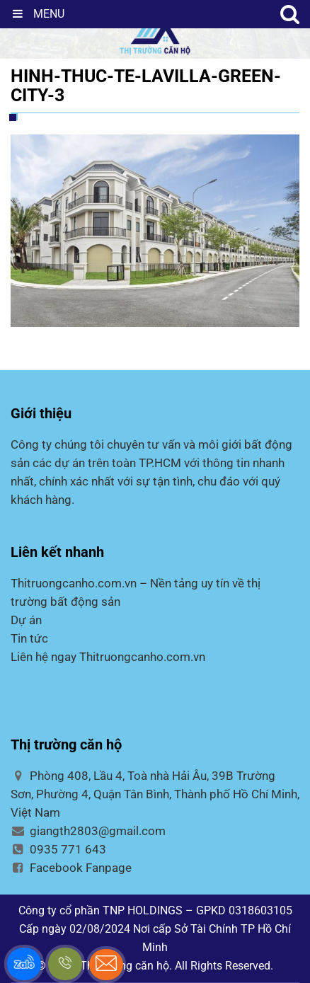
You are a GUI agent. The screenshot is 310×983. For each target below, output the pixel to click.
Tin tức (29, 638)
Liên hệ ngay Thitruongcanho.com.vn (108, 657)
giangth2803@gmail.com (88, 831)
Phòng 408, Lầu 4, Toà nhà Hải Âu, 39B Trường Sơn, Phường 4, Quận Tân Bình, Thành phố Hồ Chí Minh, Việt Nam (155, 794)
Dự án (26, 620)
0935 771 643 (58, 849)
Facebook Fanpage (71, 868)
